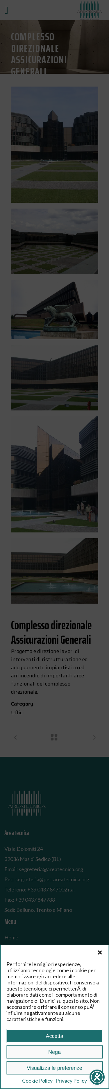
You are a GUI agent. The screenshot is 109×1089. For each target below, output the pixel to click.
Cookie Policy (37, 1080)
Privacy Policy (71, 1080)
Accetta (54, 1036)
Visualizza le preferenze (54, 1068)
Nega (54, 1052)
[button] (100, 952)
